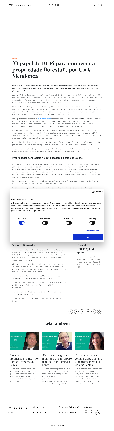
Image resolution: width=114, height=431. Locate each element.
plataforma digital (44, 119)
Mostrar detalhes (92, 230)
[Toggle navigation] (99, 5)
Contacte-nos (39, 407)
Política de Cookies (68, 412)
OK (87, 237)
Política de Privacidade (69, 407)
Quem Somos (39, 412)
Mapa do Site (55, 425)
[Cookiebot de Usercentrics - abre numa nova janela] (93, 192)
